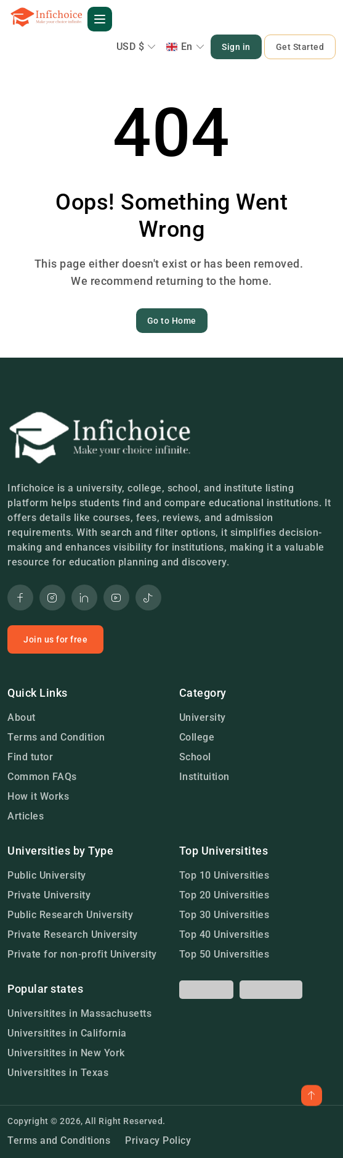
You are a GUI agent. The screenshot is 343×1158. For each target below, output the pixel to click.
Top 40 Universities (224, 934)
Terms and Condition (56, 737)
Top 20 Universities (224, 895)
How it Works (38, 796)
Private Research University (72, 934)
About (21, 717)
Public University (46, 875)
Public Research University (70, 915)
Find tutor (30, 757)
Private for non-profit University (82, 954)
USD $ (136, 46)
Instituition (204, 776)
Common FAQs (42, 776)
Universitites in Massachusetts (79, 1013)
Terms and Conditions (58, 1140)
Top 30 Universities (224, 915)
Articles (25, 816)
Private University (49, 895)
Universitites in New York (66, 1053)
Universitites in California (67, 1033)
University (202, 717)
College (197, 737)
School (195, 757)
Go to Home (171, 321)
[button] (99, 19)
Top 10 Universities (224, 875)
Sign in (236, 47)
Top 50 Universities (224, 954)
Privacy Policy (158, 1140)
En (185, 46)
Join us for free (55, 639)
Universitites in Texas (57, 1072)
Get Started (300, 47)
